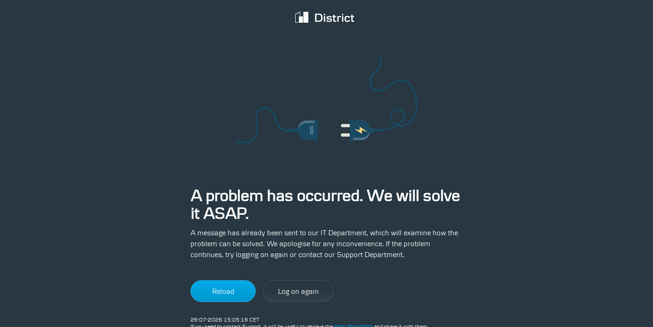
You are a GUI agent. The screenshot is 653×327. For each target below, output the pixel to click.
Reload (223, 291)
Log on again (298, 291)
